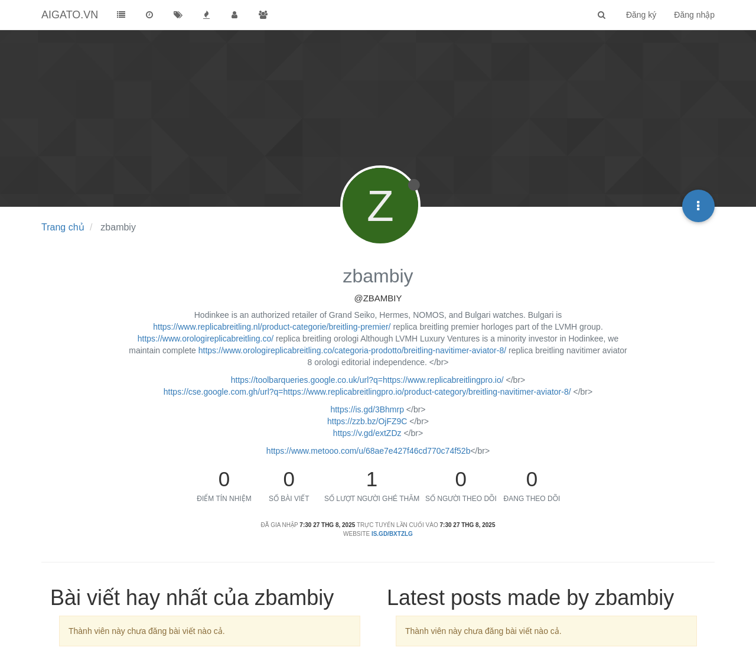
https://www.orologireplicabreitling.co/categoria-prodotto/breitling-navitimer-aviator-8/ (352, 350)
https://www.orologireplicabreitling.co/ (205, 338)
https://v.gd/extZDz (367, 433)
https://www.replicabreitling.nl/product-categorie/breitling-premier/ (271, 326)
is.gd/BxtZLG (392, 534)
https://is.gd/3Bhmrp (367, 409)
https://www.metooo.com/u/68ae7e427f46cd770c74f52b (368, 451)
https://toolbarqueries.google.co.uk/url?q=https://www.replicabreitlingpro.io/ (367, 380)
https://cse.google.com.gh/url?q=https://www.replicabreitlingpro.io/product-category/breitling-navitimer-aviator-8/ (367, 391)
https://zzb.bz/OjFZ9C (367, 421)
